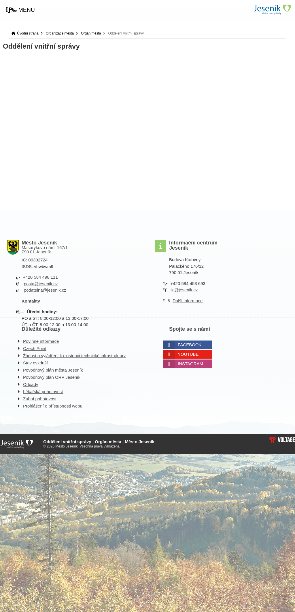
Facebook (190, 344)
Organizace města (60, 33)
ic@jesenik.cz (184, 289)
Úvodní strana (272, 9)
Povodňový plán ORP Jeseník (51, 377)
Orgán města (91, 33)
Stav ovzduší (35, 362)
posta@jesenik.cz (41, 283)
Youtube (188, 354)
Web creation (282, 440)
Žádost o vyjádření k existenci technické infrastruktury (74, 355)
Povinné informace (41, 341)
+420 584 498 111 (40, 277)
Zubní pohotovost (39, 398)
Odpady (30, 384)
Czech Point (34, 348)
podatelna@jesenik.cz (45, 290)
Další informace (188, 300)
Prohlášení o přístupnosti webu (52, 405)
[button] (20, 10)
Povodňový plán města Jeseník (53, 370)
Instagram (190, 363)
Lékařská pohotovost (43, 391)
